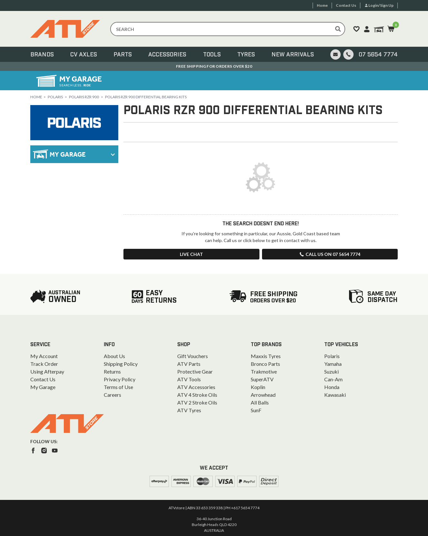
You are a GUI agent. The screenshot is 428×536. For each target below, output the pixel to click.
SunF (256, 410)
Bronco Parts (265, 364)
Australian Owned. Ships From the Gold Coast (214, 66)
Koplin (258, 387)
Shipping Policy (121, 364)
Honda (331, 387)
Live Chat (191, 254)
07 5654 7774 (378, 55)
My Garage (42, 387)
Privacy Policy (119, 379)
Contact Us (42, 379)
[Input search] (228, 29)
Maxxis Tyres (266, 356)
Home (36, 96)
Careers (112, 395)
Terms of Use (118, 387)
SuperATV (262, 379)
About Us (114, 356)
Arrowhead (263, 395)
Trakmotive (264, 371)
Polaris (55, 96)
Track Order (44, 364)
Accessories (167, 55)
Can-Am (333, 379)
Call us (329, 254)
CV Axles (83, 55)
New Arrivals (292, 55)
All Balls (260, 402)
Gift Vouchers (192, 356)
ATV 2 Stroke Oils (197, 402)
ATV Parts (188, 364)
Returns (112, 371)
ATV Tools (189, 379)
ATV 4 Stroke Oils (197, 395)
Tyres (246, 55)
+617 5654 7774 (245, 507)
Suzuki (331, 371)
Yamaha (333, 364)
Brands (42, 55)
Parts (122, 55)
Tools (212, 55)
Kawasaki (335, 395)
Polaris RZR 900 (84, 96)
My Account (44, 356)
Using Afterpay (47, 371)
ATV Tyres (189, 410)
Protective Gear (195, 371)
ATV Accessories (196, 387)
